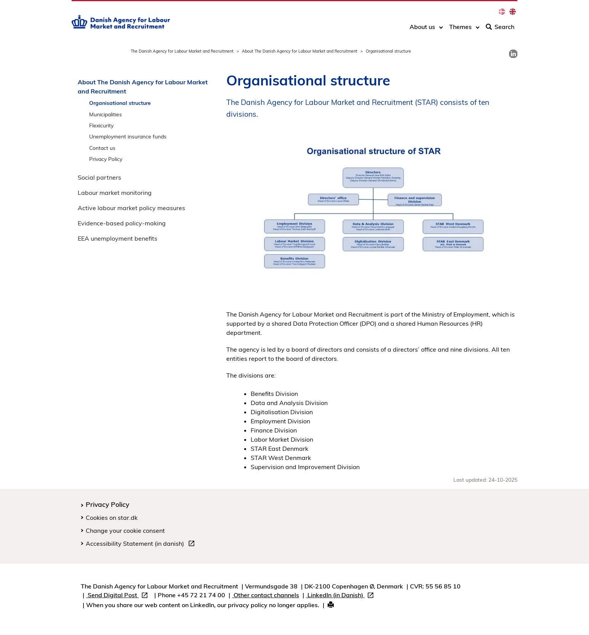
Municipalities (105, 114)
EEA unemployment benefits (117, 238)
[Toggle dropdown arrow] (441, 29)
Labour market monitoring (115, 192)
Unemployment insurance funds (127, 136)
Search (500, 29)
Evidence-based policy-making (122, 223)
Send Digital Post (118, 596)
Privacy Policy (105, 159)
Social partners (99, 177)
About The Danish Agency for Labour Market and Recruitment (299, 51)
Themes (460, 29)
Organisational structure (120, 103)
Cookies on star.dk (112, 517)
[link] (513, 54)
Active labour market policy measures (131, 208)
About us (422, 29)
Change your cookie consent (125, 530)
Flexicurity (101, 125)
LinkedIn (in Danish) (341, 596)
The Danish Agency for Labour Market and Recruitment (182, 51)
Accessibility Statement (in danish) (142, 545)
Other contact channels (265, 595)
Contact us (102, 148)
